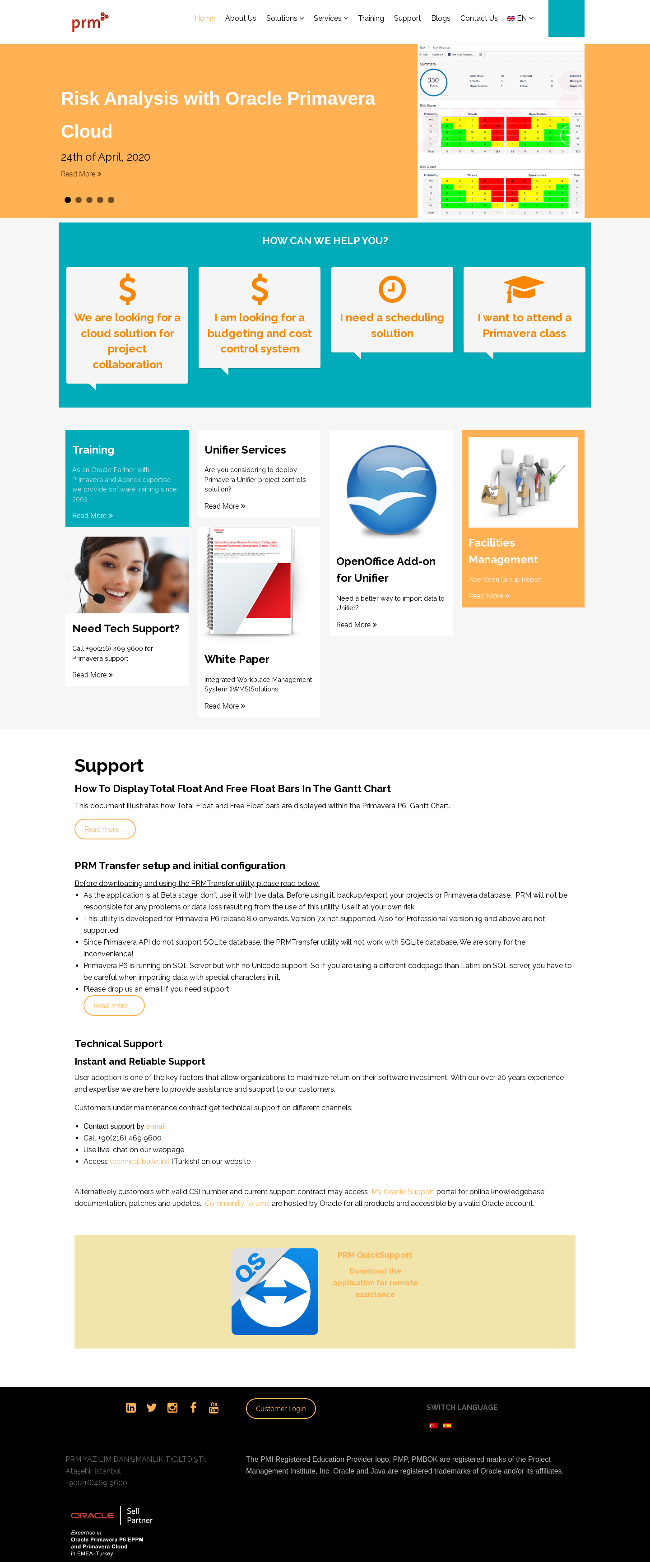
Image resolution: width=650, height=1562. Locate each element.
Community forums (237, 1192)
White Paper (236, 649)
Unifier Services (245, 441)
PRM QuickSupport (375, 1243)
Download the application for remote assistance (375, 1272)
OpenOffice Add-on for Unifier (386, 561)
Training (93, 441)
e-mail (156, 1115)
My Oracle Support (403, 1181)
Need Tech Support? (126, 618)
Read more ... (105, 818)
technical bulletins (139, 1150)
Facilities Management (503, 542)
